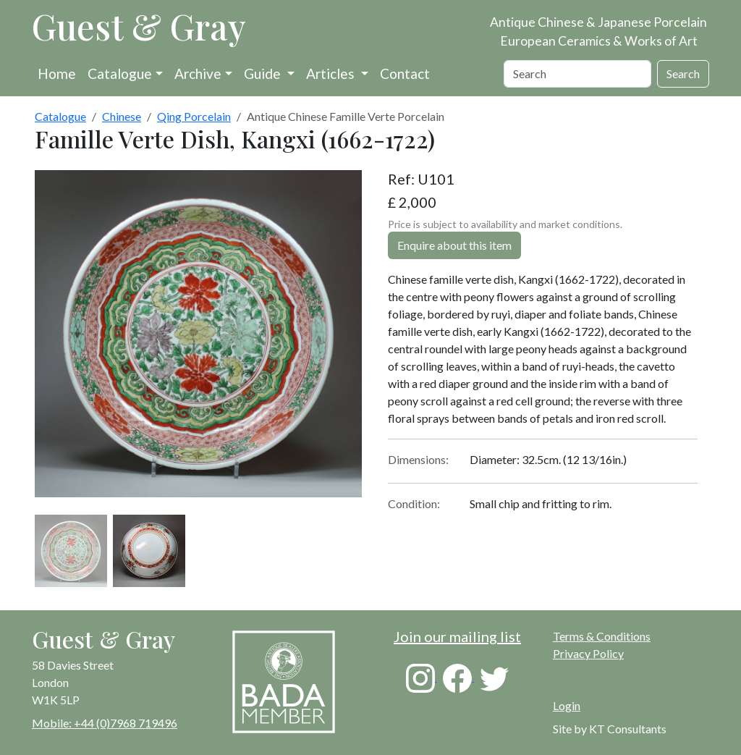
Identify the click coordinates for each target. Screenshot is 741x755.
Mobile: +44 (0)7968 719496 (104, 723)
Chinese (121, 116)
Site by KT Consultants (609, 728)
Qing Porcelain (194, 116)
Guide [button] (264, 73)
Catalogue (120, 73)
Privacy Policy (588, 653)
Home (57, 73)
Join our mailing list (457, 636)
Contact (405, 73)
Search (683, 73)
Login (566, 705)
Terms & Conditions (602, 636)
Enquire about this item (454, 245)
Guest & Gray (139, 26)
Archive (197, 73)
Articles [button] (331, 73)
